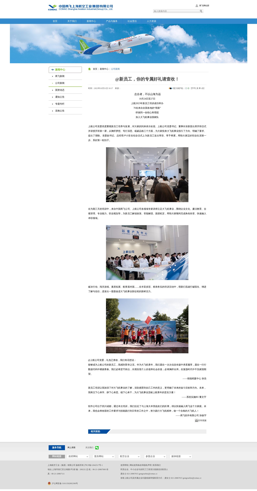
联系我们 (157, 465)
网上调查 (72, 447)
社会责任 (132, 21)
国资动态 (59, 90)
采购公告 (59, 111)
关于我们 (72, 21)
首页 (55, 21)
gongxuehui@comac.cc (148, 474)
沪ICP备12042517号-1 (93, 465)
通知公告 (59, 97)
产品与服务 (112, 21)
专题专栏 (59, 104)
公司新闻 (59, 83)
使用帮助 (124, 465)
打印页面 (202, 420)
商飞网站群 (204, 5)
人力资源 (151, 21)
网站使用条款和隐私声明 (140, 465)
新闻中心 (91, 21)
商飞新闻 (59, 76)
